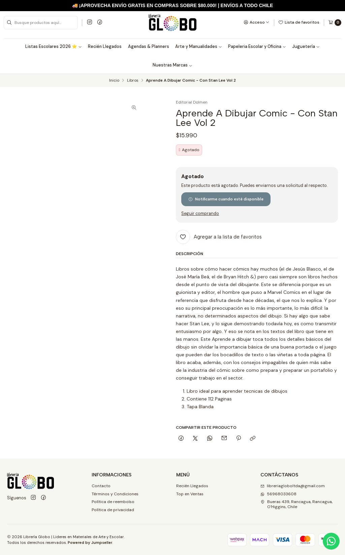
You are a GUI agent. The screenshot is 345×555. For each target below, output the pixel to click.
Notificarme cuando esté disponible (225, 199)
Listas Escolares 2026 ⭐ (53, 46)
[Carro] (334, 22)
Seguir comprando (200, 214)
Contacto (101, 486)
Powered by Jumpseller (90, 542)
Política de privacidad (113, 509)
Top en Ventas (189, 494)
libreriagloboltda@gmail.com (292, 486)
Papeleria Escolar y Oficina (257, 46)
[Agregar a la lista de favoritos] (219, 237)
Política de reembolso (113, 501)
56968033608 (278, 494)
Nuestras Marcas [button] (172, 65)
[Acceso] (257, 22)
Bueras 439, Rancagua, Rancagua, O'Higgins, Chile (296, 504)
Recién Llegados (105, 46)
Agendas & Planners (148, 46)
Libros (132, 81)
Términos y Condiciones (115, 494)
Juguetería (306, 46)
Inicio (114, 81)
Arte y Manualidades (198, 46)
